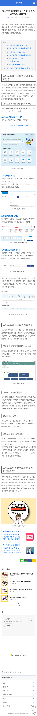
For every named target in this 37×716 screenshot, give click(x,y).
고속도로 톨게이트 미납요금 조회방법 (17, 45)
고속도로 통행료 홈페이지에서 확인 (19, 48)
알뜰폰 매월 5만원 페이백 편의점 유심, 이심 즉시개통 (12, 534)
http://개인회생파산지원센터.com (12, 545)
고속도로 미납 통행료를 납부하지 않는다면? (19, 68)
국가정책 (18, 687)
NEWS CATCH (14, 17)
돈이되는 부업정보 (18, 694)
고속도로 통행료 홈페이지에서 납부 (19, 55)
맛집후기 (18, 698)
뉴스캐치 (18, 3)
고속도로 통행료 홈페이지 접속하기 (18, 125)
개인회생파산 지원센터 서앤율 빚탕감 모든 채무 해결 (12, 548)
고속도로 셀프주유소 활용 (16, 64)
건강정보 (18, 691)
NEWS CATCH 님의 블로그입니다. (14, 621)
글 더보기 (18, 605)
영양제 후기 (18, 706)
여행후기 (18, 702)
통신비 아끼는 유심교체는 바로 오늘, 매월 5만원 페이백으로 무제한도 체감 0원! (12, 538)
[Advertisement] (18, 655)
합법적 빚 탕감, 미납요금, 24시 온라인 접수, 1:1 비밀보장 (12, 551)
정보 (8, 17)
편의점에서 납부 (13, 61)
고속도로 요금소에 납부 (15, 58)
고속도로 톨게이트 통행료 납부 (15, 52)
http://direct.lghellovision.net (11, 531)
